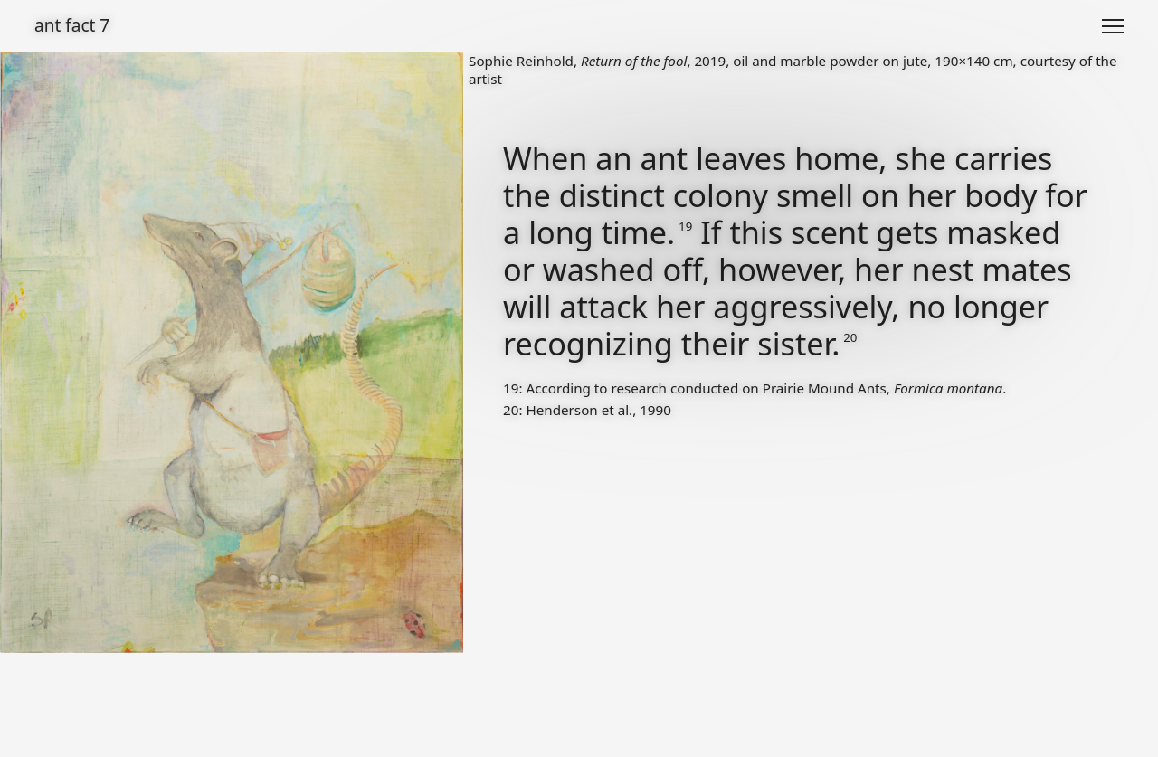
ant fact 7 (71, 25)
